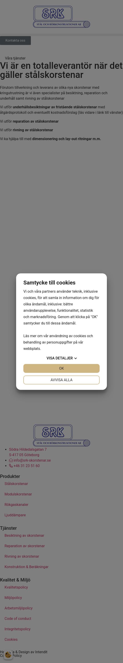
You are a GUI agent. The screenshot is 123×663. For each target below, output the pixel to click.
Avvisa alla (62, 380)
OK (61, 368)
